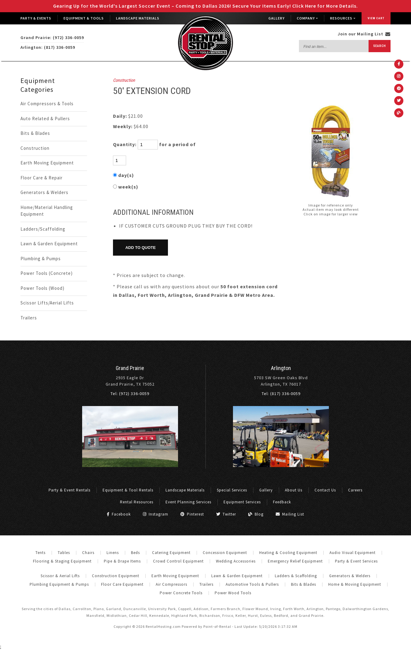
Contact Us (325, 490)
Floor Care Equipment (122, 584)
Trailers (28, 318)
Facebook (119, 514)
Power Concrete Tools (181, 592)
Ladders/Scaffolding (42, 229)
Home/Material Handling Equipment (46, 210)
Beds (135, 552)
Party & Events (35, 18)
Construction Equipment (115, 575)
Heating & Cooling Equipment (288, 552)
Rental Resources (136, 502)
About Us (293, 490)
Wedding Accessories (236, 561)
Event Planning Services (188, 502)
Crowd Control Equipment (178, 561)
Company (307, 18)
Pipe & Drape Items (122, 561)
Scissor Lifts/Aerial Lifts (47, 303)
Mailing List (290, 514)
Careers (355, 490)
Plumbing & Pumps (40, 258)
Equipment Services (242, 502)
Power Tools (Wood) (42, 288)
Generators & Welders (44, 192)
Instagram (155, 514)
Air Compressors (171, 584)
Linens (113, 552)
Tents (40, 552)
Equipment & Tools (84, 18)
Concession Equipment (225, 552)
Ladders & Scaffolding (296, 575)
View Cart (376, 18)
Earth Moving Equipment (47, 163)
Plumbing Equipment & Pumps (59, 584)
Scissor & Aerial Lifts (60, 575)
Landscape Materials (137, 18)
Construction (34, 148)
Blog (256, 514)
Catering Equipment (171, 552)
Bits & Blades (35, 133)
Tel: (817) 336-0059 (281, 393)
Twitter (226, 514)
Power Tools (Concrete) (46, 273)
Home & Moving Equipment (354, 584)
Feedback (282, 502)
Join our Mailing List (364, 34)
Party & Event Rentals (69, 490)
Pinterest (192, 514)
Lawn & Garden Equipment (49, 243)
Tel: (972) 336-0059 (130, 393)
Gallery (276, 18)
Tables (64, 552)
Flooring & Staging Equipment (62, 561)
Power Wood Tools (233, 592)
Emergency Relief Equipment (295, 561)
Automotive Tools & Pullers (252, 584)
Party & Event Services (356, 561)
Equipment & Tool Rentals (128, 490)
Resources (342, 18)
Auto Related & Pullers (45, 118)
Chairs (88, 552)
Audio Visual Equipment (352, 552)
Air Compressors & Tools (47, 103)
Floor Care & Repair (41, 178)
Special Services (232, 490)
